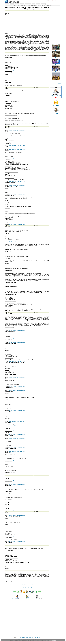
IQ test (41, 5)
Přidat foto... (59, 83)
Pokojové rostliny (20, 5)
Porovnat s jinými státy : (13, 130)
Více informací (49, 640)
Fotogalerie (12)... (58, 81)
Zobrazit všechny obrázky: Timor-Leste (27, 584)
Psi (12, 5)
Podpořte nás (20, 639)
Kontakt (24, 639)
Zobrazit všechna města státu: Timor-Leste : (12, 246)
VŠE (39, 637)
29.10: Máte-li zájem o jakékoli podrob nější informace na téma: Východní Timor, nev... (56, 96)
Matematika (33, 5)
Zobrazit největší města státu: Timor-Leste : (12, 241)
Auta (24, 5)
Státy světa (28, 5)
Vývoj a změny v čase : (21, 130)
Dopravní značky (49, 5)
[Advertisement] (27, 24)
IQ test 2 (44, 5)
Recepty (37, 5)
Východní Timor (56, 50)
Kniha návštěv (29, 639)
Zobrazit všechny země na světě (27, 587)
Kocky (15, 5)
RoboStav (34, 639)
